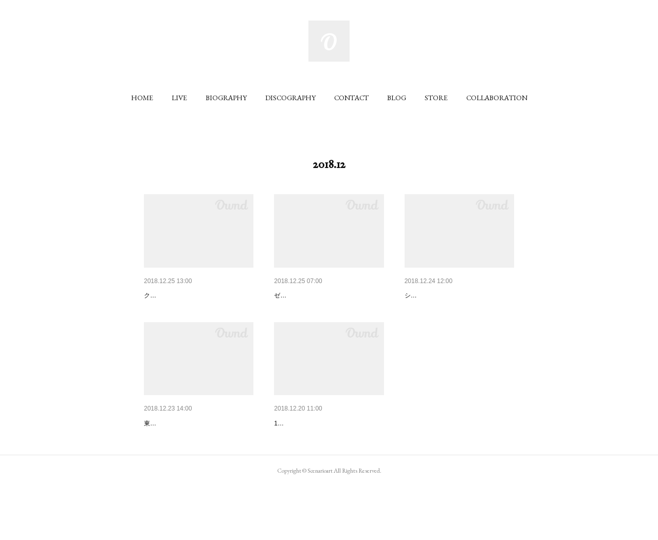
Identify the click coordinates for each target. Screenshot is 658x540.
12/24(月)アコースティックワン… (328, 450)
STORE (436, 97)
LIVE (179, 97)
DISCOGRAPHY (290, 97)
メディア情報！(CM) (177, 295)
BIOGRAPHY (226, 97)
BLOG (396, 97)
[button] (142, 97)
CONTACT (351, 97)
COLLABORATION (496, 97)
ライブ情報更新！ (433, 295)
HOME (142, 97)
